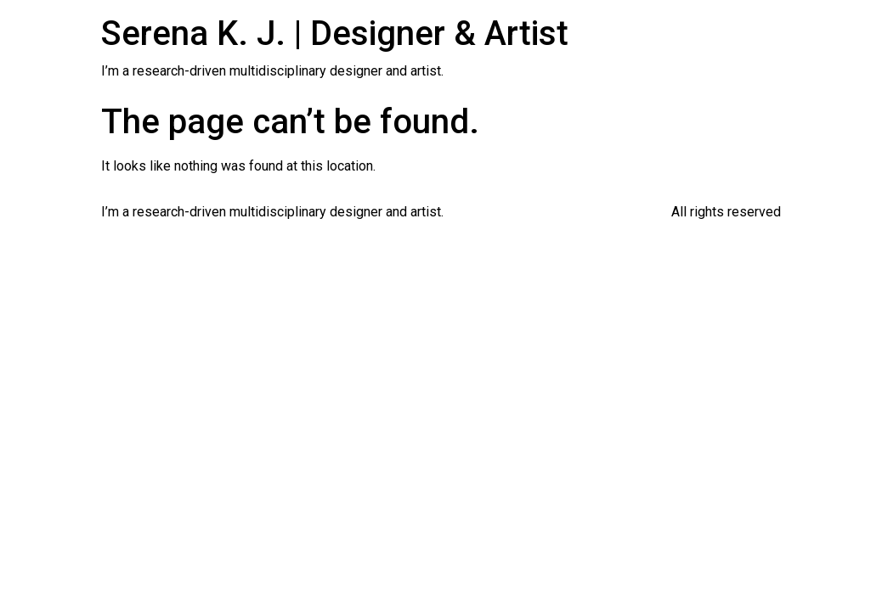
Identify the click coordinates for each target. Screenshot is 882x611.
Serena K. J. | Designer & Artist (334, 33)
